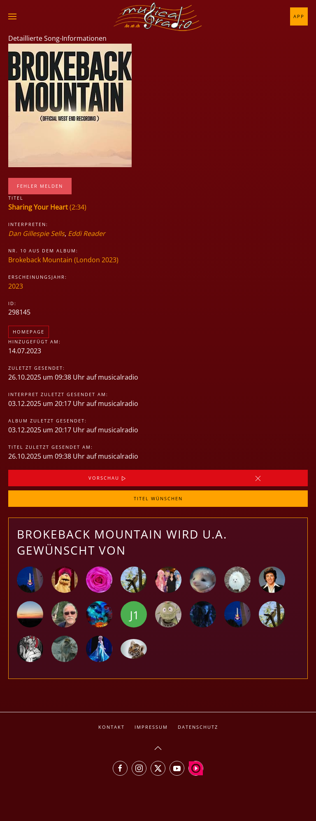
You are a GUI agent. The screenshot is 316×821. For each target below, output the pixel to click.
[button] (12, 16)
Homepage (28, 332)
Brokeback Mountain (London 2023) (63, 259)
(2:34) (47, 207)
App (298, 16)
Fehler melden (40, 186)
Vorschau (108, 478)
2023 (15, 286)
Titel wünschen (158, 498)
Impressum (151, 727)
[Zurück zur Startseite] (158, 16)
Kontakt (111, 727)
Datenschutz (198, 727)
